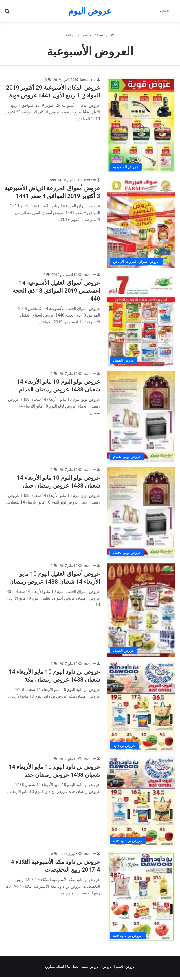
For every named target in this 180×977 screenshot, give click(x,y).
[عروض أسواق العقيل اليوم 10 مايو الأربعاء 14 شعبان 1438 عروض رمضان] (141, 610)
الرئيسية (105, 35)
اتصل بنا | (72, 966)
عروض (108, 966)
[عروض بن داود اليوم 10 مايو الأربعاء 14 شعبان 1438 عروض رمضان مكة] (141, 706)
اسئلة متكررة (54, 966)
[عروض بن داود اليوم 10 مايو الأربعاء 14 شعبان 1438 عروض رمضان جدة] (141, 801)
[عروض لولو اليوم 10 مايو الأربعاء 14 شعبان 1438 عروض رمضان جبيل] (141, 513)
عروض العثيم (125, 966)
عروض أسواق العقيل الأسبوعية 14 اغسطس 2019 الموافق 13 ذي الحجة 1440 (56, 290)
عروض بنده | (90, 966)
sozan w (90, 180)
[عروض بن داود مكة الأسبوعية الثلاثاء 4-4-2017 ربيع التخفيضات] (141, 896)
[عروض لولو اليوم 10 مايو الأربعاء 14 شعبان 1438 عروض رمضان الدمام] (141, 417)
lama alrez (88, 80)
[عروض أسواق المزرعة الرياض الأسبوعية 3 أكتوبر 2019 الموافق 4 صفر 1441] (141, 222)
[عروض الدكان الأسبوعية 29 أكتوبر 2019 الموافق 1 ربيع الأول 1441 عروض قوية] (141, 125)
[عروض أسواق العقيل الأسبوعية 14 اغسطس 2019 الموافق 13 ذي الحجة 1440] (141, 319)
